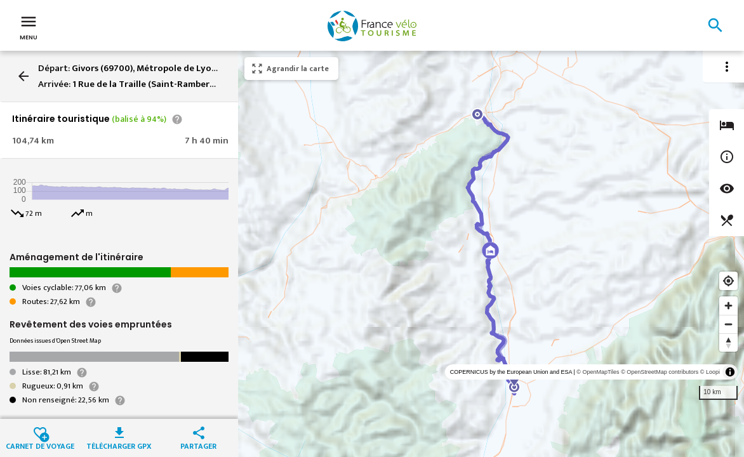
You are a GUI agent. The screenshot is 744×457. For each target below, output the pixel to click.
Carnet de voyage (40, 445)
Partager (198, 445)
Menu (28, 26)
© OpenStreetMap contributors (659, 372)
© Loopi (710, 372)
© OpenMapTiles (597, 372)
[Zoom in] (728, 305)
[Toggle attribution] (730, 372)
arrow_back (23, 76)
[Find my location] (728, 281)
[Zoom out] (728, 324)
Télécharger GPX (119, 445)
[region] (491, 254)
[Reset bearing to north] (728, 342)
